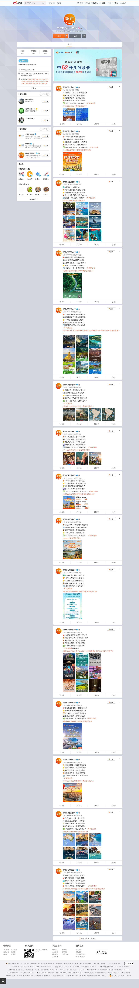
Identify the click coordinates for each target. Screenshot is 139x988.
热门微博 (6, 950)
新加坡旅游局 (43, 83)
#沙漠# (70, 781)
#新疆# (65, 271)
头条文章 (29, 179)
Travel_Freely (29, 118)
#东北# (104, 330)
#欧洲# (78, 150)
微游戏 (5, 954)
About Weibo (42, 963)
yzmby (21, 194)
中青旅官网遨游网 (32, 79)
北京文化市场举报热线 (75, 973)
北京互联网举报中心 (27, 973)
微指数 (13, 954)
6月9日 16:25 (67, 185)
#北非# (65, 106)
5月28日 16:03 (67, 632)
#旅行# (77, 406)
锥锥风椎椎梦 (39, 194)
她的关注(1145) (24, 169)
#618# (65, 538)
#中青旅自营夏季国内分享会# (86, 591)
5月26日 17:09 (67, 873)
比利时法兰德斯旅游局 (31, 83)
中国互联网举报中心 (13, 973)
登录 (116, 3)
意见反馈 (26, 963)
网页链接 (91, 103)
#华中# (99, 330)
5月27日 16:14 (67, 815)
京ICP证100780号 (13, 967)
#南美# (72, 406)
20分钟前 (65, 90)
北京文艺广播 (22, 179)
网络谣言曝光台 (125, 973)
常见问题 (78, 950)
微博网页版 (75, 90)
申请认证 (55, 950)
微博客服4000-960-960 (14, 963)
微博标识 (55, 954)
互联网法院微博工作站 (114, 963)
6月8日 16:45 (67, 312)
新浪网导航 (59, 963)
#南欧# (75, 889)
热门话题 (14, 950)
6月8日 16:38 (67, 387)
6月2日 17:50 (67, 478)
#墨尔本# (66, 831)
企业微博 (55, 952)
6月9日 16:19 (67, 255)
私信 (75, 36)
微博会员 (6, 952)
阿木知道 (29, 194)
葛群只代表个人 (30, 109)
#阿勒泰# (76, 271)
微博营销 (64, 952)
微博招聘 (51, 963)
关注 (58, 36)
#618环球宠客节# (69, 150)
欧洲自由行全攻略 (31, 81)
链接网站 (64, 950)
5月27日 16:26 (67, 762)
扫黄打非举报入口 (113, 973)
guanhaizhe (29, 99)
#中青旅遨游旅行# (80, 106)
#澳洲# (88, 150)
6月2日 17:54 (67, 434)
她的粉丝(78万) (24, 184)
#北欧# (65, 889)
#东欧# (70, 889)
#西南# (88, 330)
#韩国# (65, 494)
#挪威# (65, 721)
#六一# (65, 450)
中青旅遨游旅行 (30, 153)
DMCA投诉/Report (99, 963)
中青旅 (27, 144)
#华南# (94, 330)
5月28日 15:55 (67, 705)
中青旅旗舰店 (29, 134)
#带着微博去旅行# (93, 651)
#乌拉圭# (66, 406)
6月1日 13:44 (67, 522)
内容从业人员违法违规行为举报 (44, 973)
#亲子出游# (72, 450)
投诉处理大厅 (87, 963)
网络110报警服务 (61, 973)
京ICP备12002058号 (27, 967)
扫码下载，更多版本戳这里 (41, 950)
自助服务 (78, 952)
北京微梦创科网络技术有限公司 (96, 976)
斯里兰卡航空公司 (48, 179)
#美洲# (83, 150)
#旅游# (70, 106)
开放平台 (55, 957)
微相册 (13, 952)
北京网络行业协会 (100, 973)
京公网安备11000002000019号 (120, 976)
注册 (109, 3)
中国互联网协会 (89, 973)
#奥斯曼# (76, 781)
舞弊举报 (34, 963)
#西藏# (83, 330)
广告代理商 (65, 954)
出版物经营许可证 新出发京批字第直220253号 (114, 970)
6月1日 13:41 (67, 573)
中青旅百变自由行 (69, 87)
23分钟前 (65, 134)
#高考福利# (67, 200)
